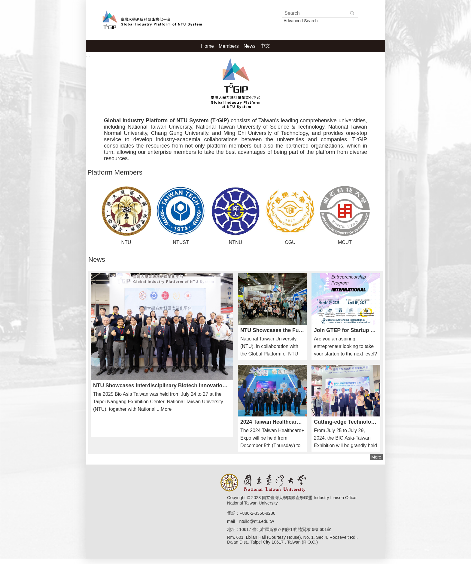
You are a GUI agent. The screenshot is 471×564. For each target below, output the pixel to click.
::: (88, 54)
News (250, 46)
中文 (265, 45)
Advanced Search (301, 20)
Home (207, 46)
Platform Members (114, 172)
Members (229, 46)
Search (352, 13)
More (376, 457)
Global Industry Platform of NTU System (150, 20)
